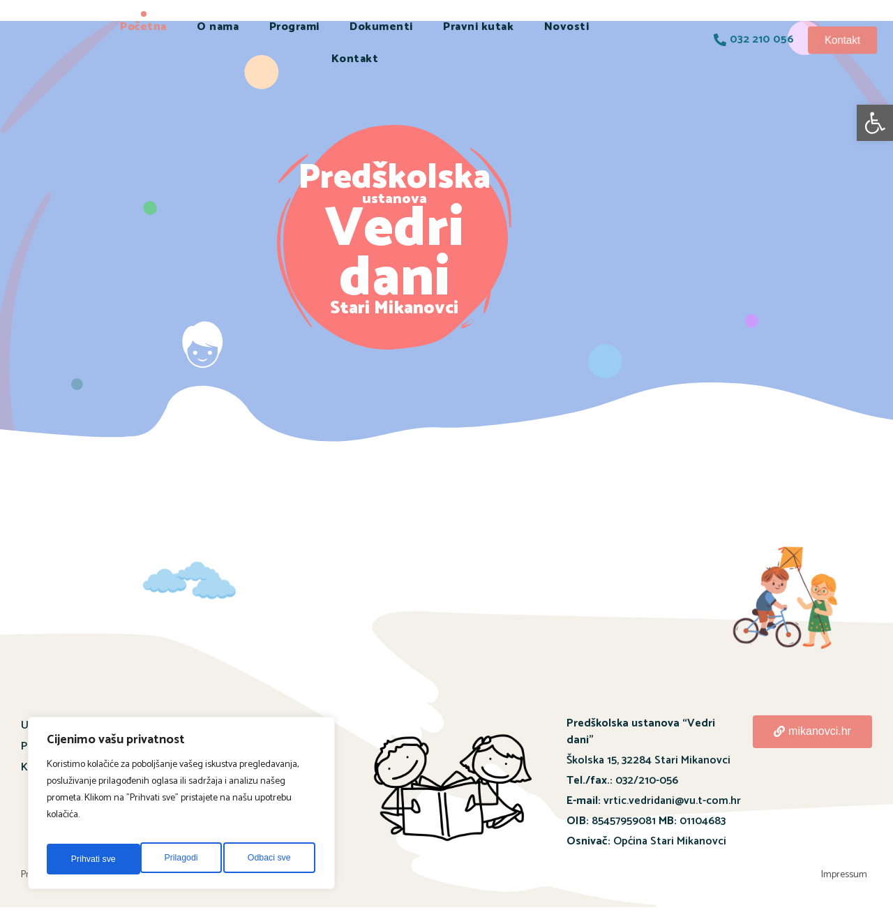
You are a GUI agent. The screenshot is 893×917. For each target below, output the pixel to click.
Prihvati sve (271, 859)
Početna (143, 26)
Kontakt (355, 59)
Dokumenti (381, 26)
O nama (218, 26)
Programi (294, 26)
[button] (875, 123)
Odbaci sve (175, 859)
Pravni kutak (478, 26)
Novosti (567, 26)
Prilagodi (86, 859)
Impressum (849, 880)
